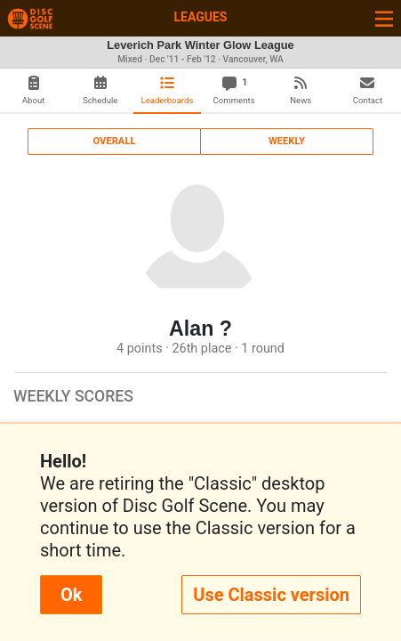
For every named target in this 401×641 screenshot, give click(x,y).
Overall (114, 141)
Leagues (200, 17)
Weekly (287, 141)
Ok (71, 594)
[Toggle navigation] (384, 18)
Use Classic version (271, 594)
